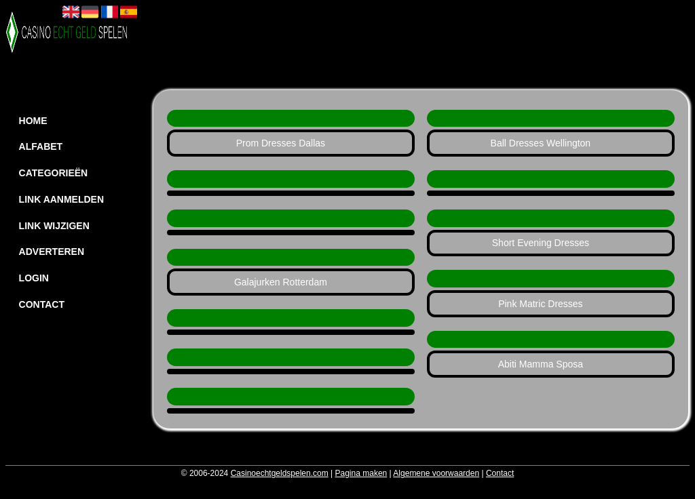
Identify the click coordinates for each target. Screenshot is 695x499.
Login (34, 278)
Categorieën (53, 172)
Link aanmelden (61, 199)
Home (33, 120)
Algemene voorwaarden (436, 473)
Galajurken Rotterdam (280, 282)
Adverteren (51, 251)
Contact (41, 304)
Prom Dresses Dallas (280, 143)
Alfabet (41, 146)
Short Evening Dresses (540, 242)
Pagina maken (361, 473)
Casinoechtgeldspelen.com (279, 473)
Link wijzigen (54, 225)
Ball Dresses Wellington (541, 143)
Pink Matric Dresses (540, 303)
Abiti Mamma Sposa (540, 364)
